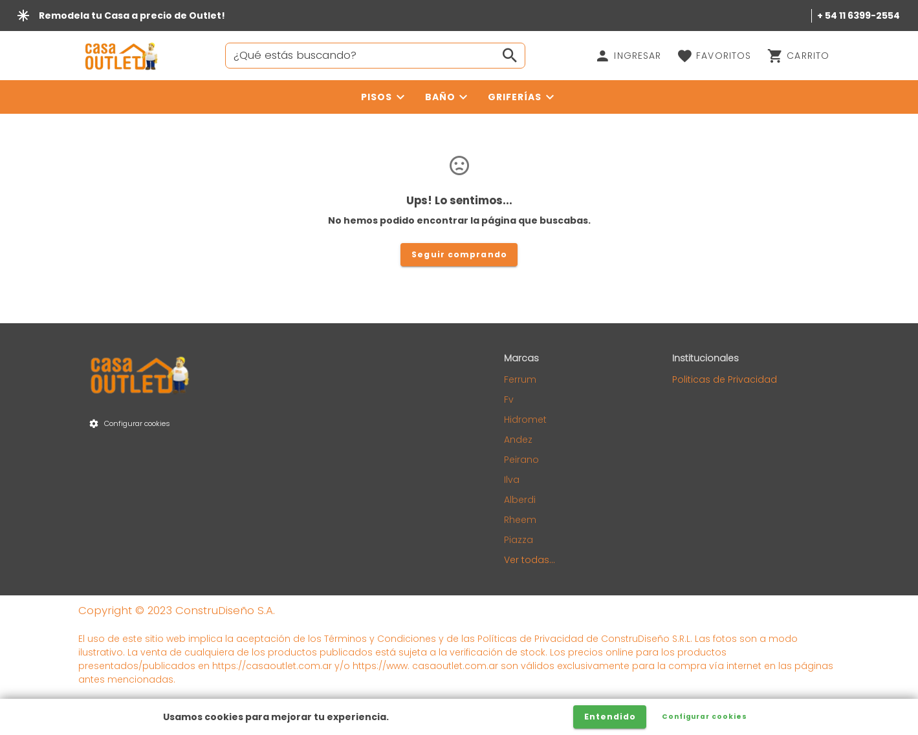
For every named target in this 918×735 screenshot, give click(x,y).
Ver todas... (529, 559)
